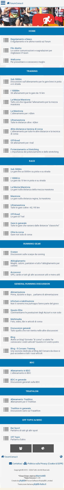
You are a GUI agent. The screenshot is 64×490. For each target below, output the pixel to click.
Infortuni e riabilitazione (22, 301)
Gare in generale (18, 223)
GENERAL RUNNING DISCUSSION (32, 284)
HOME (32, 31)
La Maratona (17, 111)
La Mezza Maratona (20, 99)
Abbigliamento (18, 261)
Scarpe (14, 252)
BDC (32, 362)
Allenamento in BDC (20, 370)
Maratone (15, 196)
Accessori (16, 272)
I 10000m (15, 90)
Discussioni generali (21, 328)
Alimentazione (18, 292)
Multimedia (16, 319)
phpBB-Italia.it (39, 484)
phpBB (22, 480)
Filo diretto (16, 48)
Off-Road (15, 140)
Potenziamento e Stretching (25, 149)
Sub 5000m (16, 79)
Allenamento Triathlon (22, 399)
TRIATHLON (32, 391)
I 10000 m (15, 178)
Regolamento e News (21, 39)
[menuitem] (43, 463)
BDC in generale (18, 379)
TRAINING (32, 71)
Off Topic (15, 437)
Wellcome (15, 59)
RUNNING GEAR (32, 243)
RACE (32, 161)
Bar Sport (15, 428)
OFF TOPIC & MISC (32, 420)
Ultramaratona (18, 120)
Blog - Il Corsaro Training (23, 348)
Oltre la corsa (17, 232)
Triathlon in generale (21, 408)
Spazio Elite (16, 310)
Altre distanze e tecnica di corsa (27, 129)
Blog (13, 337)
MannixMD (41, 476)
